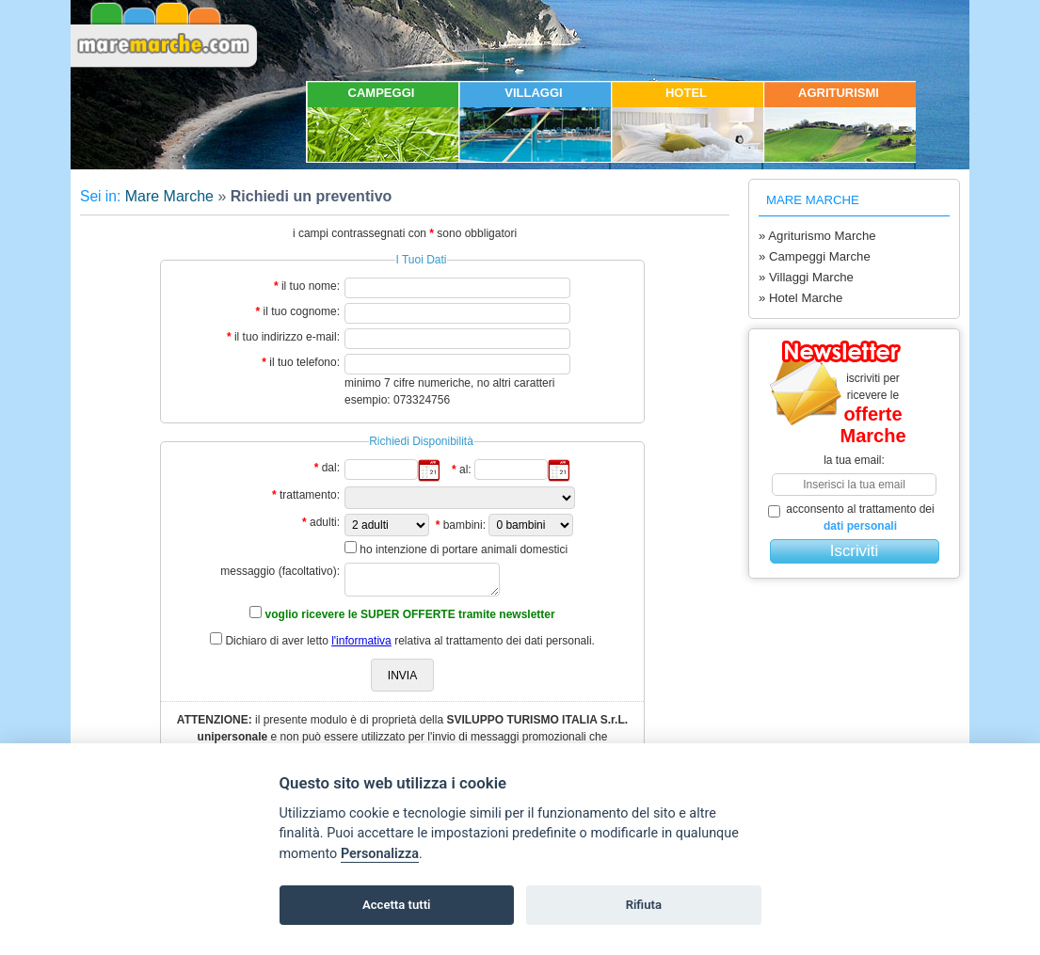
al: (465, 469)
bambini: (464, 525)
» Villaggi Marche (806, 277)
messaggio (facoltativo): (280, 571)
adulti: (325, 522)
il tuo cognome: (302, 311)
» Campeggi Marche (815, 256)
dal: (331, 467)
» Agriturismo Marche (817, 236)
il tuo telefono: (304, 362)
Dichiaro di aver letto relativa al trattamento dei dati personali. (410, 640)
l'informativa (361, 640)
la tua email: (854, 460)
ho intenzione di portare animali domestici (464, 549)
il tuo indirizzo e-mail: (287, 336)
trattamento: (310, 494)
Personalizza (380, 854)
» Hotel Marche (800, 298)
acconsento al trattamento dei (851, 517)
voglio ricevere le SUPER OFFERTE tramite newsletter (410, 614)
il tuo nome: (310, 286)
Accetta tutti (396, 905)
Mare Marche (169, 196)
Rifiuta (644, 905)
